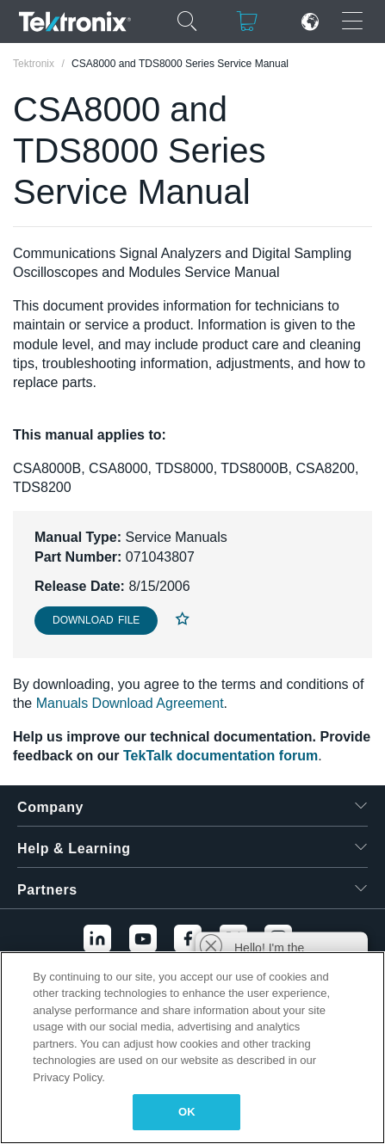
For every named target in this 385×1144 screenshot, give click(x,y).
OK (187, 1111)
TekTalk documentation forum (220, 755)
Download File (96, 620)
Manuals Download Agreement (130, 703)
